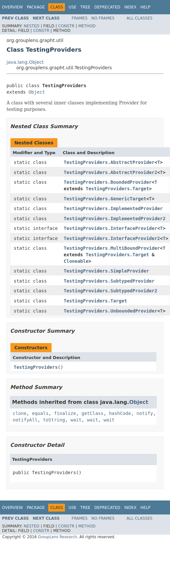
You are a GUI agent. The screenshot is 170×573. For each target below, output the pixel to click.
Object (36, 92)
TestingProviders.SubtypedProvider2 (110, 290)
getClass (92, 413)
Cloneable (76, 261)
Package (36, 7)
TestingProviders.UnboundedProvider (110, 310)
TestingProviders (36, 367)
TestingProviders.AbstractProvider (109, 162)
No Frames (103, 18)
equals (40, 413)
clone (19, 413)
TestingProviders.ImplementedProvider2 (114, 218)
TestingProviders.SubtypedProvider (109, 281)
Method (87, 26)
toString (54, 419)
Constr (66, 26)
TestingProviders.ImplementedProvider (113, 208)
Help (145, 7)
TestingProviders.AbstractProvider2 (110, 172)
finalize (65, 413)
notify (144, 413)
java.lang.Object (25, 62)
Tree (85, 7)
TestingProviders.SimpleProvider (106, 270)
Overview (12, 7)
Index (130, 7)
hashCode (120, 413)
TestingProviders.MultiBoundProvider (112, 248)
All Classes (139, 18)
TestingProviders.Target (117, 188)
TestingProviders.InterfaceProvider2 (112, 238)
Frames (80, 18)
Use (72, 7)
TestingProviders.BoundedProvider (108, 182)
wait (76, 419)
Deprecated (107, 7)
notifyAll (25, 419)
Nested (31, 26)
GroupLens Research (57, 537)
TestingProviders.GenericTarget (105, 198)
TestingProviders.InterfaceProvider (110, 228)
